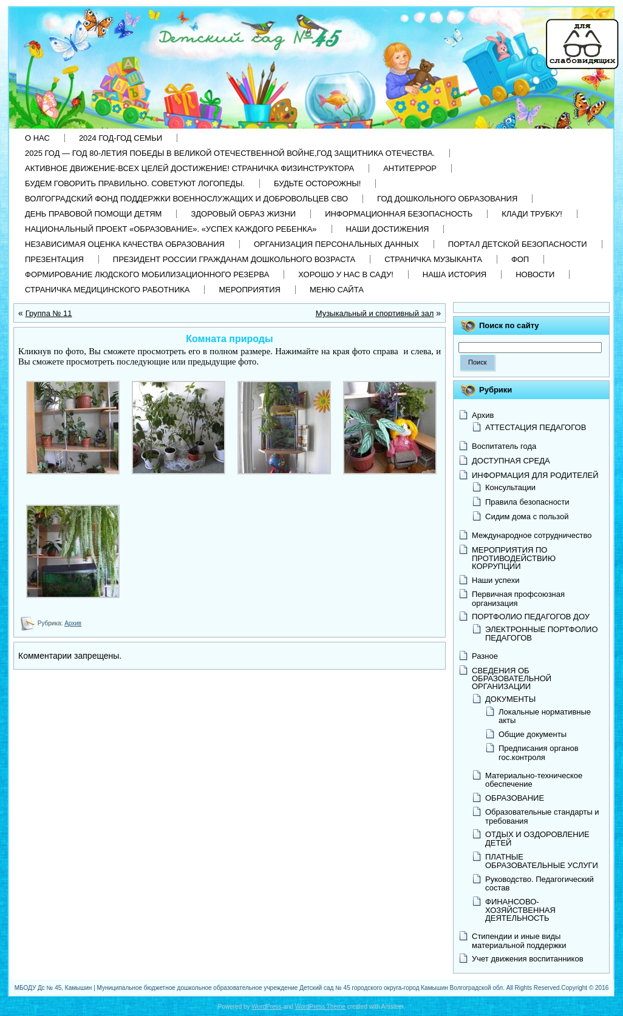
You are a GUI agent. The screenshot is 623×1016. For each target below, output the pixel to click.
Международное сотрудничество (531, 535)
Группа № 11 (49, 313)
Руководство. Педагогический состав (539, 883)
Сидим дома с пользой (526, 516)
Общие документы (533, 734)
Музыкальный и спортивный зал (375, 313)
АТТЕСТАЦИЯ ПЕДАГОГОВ (535, 427)
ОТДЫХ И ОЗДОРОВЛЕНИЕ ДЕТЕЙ (537, 838)
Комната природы (229, 339)
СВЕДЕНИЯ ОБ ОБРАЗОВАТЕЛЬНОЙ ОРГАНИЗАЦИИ (511, 678)
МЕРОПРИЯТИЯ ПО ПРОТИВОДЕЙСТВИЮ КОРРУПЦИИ (514, 558)
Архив (72, 623)
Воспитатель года (504, 446)
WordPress (266, 1006)
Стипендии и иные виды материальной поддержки (519, 940)
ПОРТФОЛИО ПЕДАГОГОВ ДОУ (531, 616)
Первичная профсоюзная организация (518, 598)
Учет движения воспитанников (528, 958)
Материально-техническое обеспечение (533, 780)
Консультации (510, 487)
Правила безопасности (527, 501)
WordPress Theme (320, 1006)
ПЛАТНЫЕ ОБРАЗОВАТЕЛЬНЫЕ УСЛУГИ (541, 861)
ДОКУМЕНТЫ (510, 699)
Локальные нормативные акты (545, 716)
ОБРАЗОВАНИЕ (514, 797)
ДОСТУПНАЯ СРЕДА (511, 460)
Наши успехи (496, 580)
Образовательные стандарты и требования (542, 816)
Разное (485, 656)
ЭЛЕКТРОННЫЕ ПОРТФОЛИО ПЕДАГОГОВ (541, 633)
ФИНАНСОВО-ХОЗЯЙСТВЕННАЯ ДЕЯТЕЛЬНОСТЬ (520, 910)
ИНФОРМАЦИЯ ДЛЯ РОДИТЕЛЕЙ (535, 475)
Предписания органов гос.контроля (539, 752)
